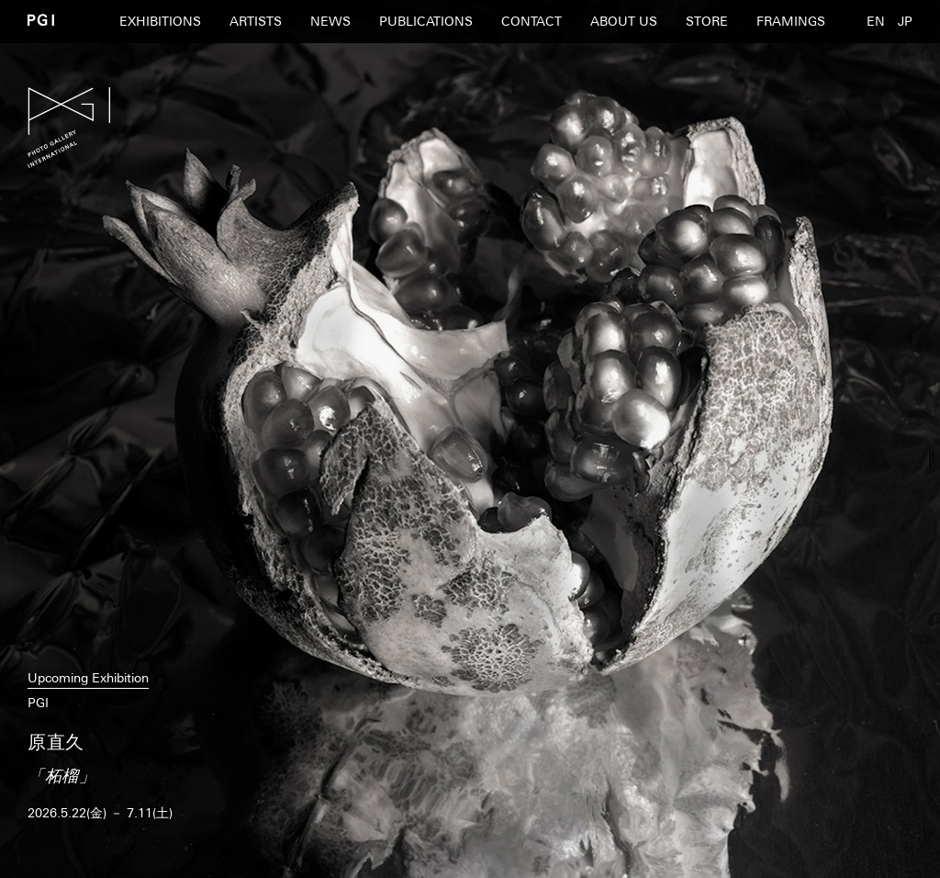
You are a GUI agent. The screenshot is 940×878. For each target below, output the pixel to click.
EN (876, 21)
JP (905, 21)
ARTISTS (255, 21)
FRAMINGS (790, 21)
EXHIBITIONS (160, 21)
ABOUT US (623, 21)
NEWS (330, 21)
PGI (41, 20)
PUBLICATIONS (426, 21)
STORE (707, 21)
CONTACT (531, 21)
